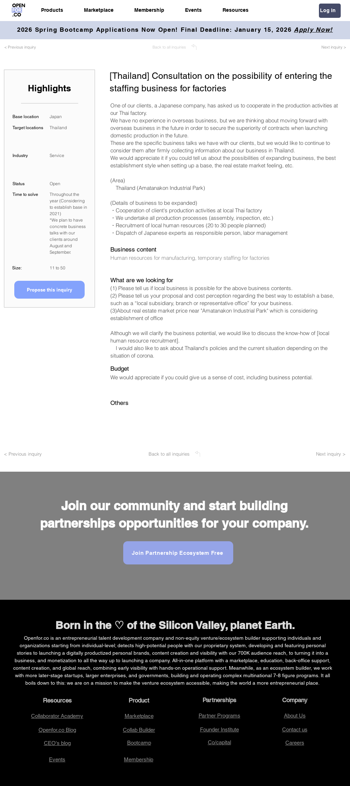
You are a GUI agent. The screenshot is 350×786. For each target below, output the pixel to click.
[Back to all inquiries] (175, 47)
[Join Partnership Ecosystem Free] (178, 552)
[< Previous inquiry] (28, 47)
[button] (52, 10)
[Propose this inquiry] (49, 290)
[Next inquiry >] (325, 47)
